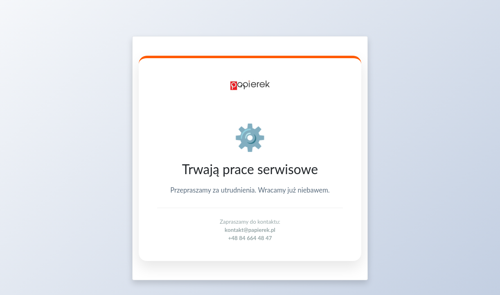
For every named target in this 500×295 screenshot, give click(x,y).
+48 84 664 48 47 (250, 238)
